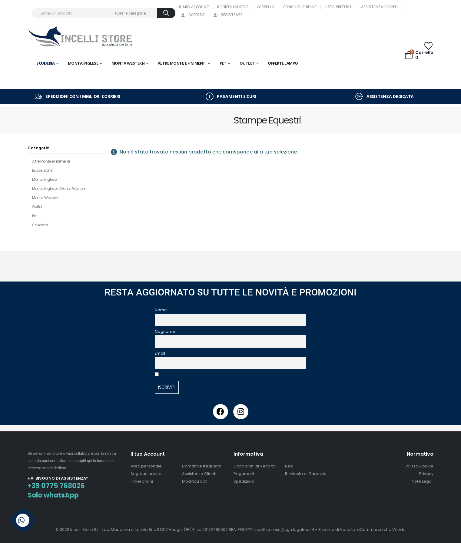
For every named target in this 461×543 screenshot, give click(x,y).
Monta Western (128, 63)
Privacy (426, 474)
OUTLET (247, 63)
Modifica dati (194, 481)
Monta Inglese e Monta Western (59, 188)
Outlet (37, 206)
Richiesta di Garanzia (306, 474)
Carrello (266, 6)
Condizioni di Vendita (254, 466)
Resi (289, 466)
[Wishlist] (428, 46)
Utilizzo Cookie (419, 466)
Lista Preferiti (339, 6)
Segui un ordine (146, 474)
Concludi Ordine (300, 6)
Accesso (193, 14)
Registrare (227, 14)
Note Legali (422, 481)
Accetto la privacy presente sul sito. (196, 374)
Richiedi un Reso (233, 6)
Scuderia (45, 63)
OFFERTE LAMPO (283, 63)
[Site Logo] (81, 37)
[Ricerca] (166, 13)
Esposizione (42, 170)
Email (160, 353)
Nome (161, 309)
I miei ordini (142, 481)
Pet (223, 63)
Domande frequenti (201, 466)
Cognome (165, 331)
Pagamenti (244, 474)
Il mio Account (194, 6)
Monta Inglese (83, 63)
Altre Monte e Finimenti (182, 63)
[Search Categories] (135, 13)
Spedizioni (244, 481)
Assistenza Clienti (379, 6)
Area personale (146, 466)
